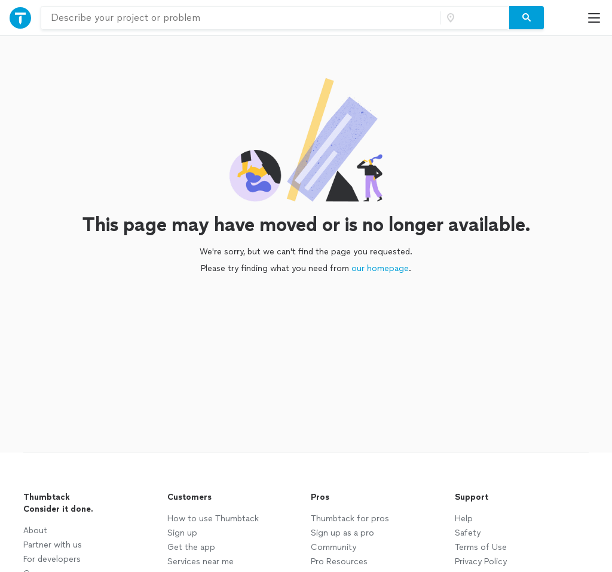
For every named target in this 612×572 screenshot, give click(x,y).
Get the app (191, 547)
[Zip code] (473, 18)
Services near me (200, 561)
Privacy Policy (481, 561)
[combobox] (240, 18)
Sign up (182, 533)
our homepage (380, 268)
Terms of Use (481, 547)
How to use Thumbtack (213, 518)
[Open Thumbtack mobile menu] (597, 17)
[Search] (526, 18)
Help (464, 518)
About (35, 530)
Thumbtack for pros (350, 518)
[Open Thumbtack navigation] (20, 17)
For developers (52, 559)
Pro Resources (339, 561)
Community (333, 547)
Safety (468, 533)
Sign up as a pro (342, 533)
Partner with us (52, 545)
